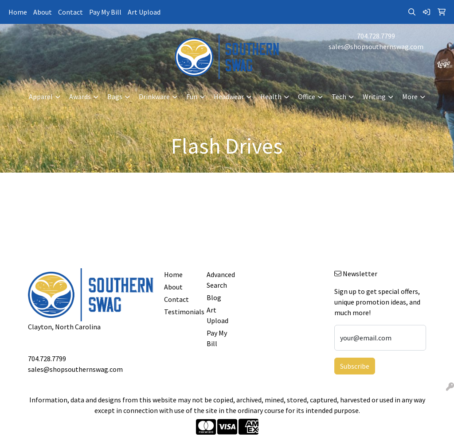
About (42, 12)
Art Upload (144, 12)
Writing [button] (374, 96)
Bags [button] (114, 96)
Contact (70, 12)
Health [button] (271, 96)
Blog (214, 297)
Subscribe (354, 366)
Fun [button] (191, 96)
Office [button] (306, 96)
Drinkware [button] (154, 96)
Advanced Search (221, 279)
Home (17, 12)
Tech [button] (339, 96)
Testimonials (180, 311)
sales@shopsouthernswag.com (376, 46)
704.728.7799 (376, 35)
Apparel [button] (41, 96)
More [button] (410, 96)
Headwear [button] (229, 96)
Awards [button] (80, 96)
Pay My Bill (105, 12)
